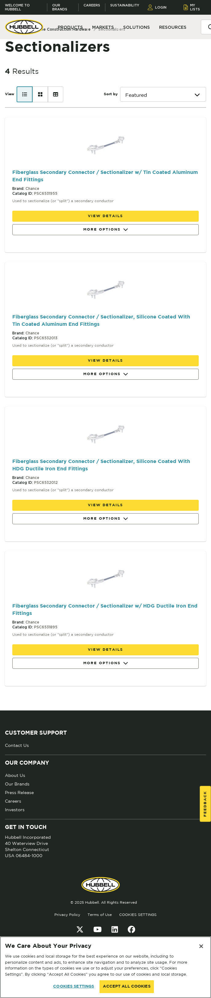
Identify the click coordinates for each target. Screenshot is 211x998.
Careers (92, 5)
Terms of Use (100, 915)
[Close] (201, 946)
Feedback (205, 804)
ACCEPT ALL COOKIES (126, 986)
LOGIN (157, 7)
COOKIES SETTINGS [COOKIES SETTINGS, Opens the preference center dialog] (73, 986)
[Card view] (40, 94)
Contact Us (17, 745)
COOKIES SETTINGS (138, 915)
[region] (105, 967)
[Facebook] (131, 929)
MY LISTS (192, 7)
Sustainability (124, 5)
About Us (15, 775)
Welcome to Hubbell (17, 7)
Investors (15, 809)
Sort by (111, 94)
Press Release (19, 792)
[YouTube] (97, 929)
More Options (105, 230)
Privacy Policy (67, 915)
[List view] (25, 94)
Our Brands (59, 7)
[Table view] (55, 94)
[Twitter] (80, 929)
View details (105, 216)
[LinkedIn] (114, 929)
